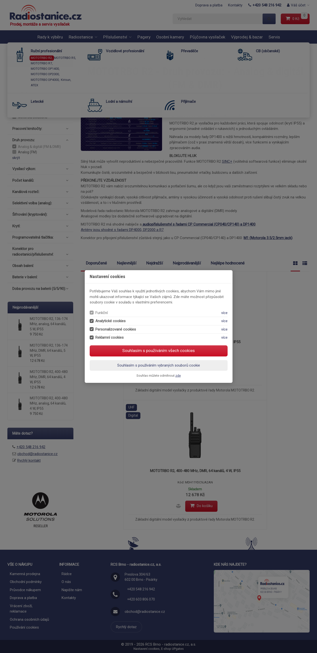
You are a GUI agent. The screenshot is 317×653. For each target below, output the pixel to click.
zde (178, 375)
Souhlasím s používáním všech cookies (158, 350)
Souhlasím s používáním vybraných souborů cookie (158, 365)
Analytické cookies (110, 321)
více (224, 313)
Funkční (101, 313)
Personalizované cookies (115, 329)
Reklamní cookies (109, 337)
